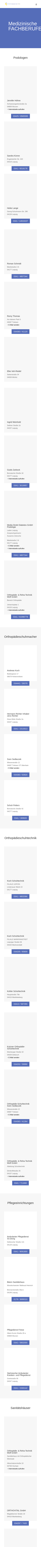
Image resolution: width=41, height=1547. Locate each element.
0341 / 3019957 (20, 413)
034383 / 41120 (20, 286)
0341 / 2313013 (20, 638)
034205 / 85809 (20, 842)
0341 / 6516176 (20, 150)
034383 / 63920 (20, 684)
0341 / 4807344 (20, 240)
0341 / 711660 (20, 1037)
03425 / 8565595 (20, 107)
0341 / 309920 (20, 727)
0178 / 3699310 (20, 1154)
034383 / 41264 (20, 985)
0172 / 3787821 (20, 1403)
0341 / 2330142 (20, 1242)
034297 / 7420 (20, 1360)
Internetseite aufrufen (16, 100)
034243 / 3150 (20, 1449)
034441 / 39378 (20, 592)
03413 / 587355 (20, 886)
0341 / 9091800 (20, 1106)
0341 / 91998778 (20, 526)
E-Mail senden (14, 279)
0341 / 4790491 (20, 1498)
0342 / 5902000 (20, 1197)
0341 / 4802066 (20, 796)
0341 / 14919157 (20, 194)
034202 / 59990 (20, 937)
